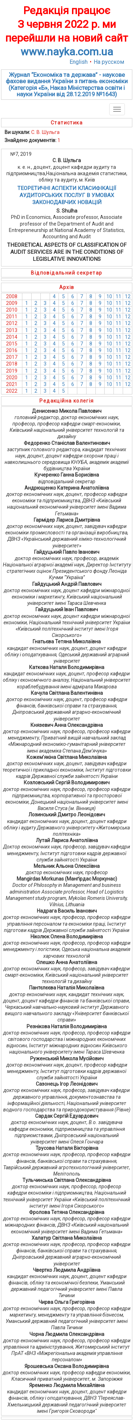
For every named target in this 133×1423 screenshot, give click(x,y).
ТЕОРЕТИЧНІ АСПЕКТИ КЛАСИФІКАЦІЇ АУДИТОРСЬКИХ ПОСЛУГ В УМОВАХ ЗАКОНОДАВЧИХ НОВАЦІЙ (66, 195)
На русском (109, 62)
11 (118, 296)
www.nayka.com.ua (67, 51)
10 (109, 296)
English (79, 62)
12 (128, 296)
